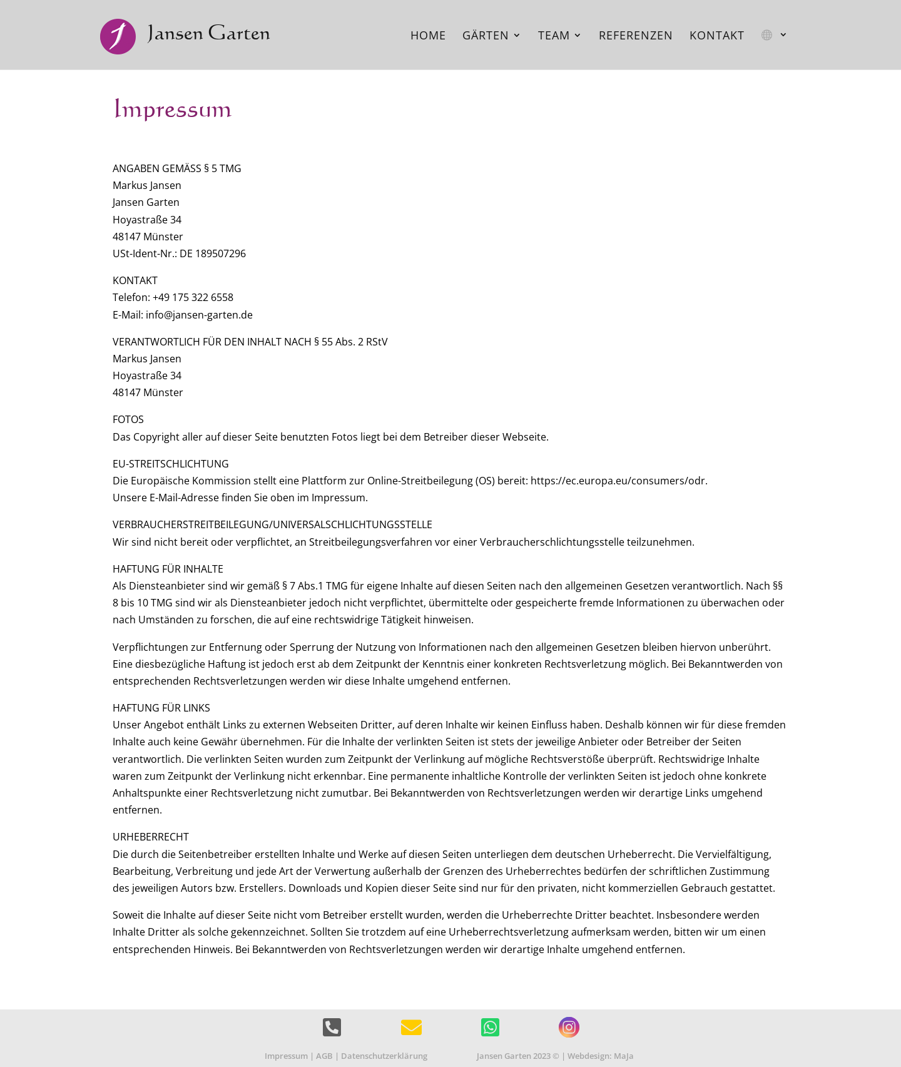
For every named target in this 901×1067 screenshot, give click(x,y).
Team (554, 37)
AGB (324, 1055)
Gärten (485, 37)
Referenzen (636, 37)
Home (428, 37)
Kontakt (717, 37)
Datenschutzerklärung (384, 1055)
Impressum (286, 1055)
